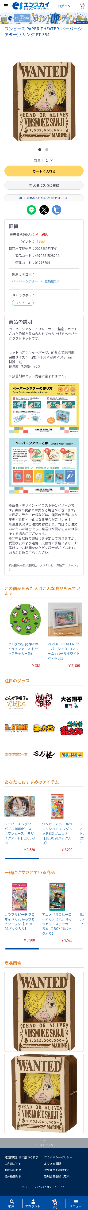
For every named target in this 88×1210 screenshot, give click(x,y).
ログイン (64, 6)
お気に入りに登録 (44, 185)
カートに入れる (44, 171)
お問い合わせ (12, 1170)
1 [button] (40, 150)
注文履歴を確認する (56, 1170)
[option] (44, 101)
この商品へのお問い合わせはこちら (44, 198)
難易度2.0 (51, 281)
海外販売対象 (12, 1176)
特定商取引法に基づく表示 (21, 1157)
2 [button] (47, 150)
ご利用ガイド (12, 1163)
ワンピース (22, 303)
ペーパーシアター (25, 281)
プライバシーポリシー (58, 1157)
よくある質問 (52, 1163)
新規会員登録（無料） (58, 1176)
